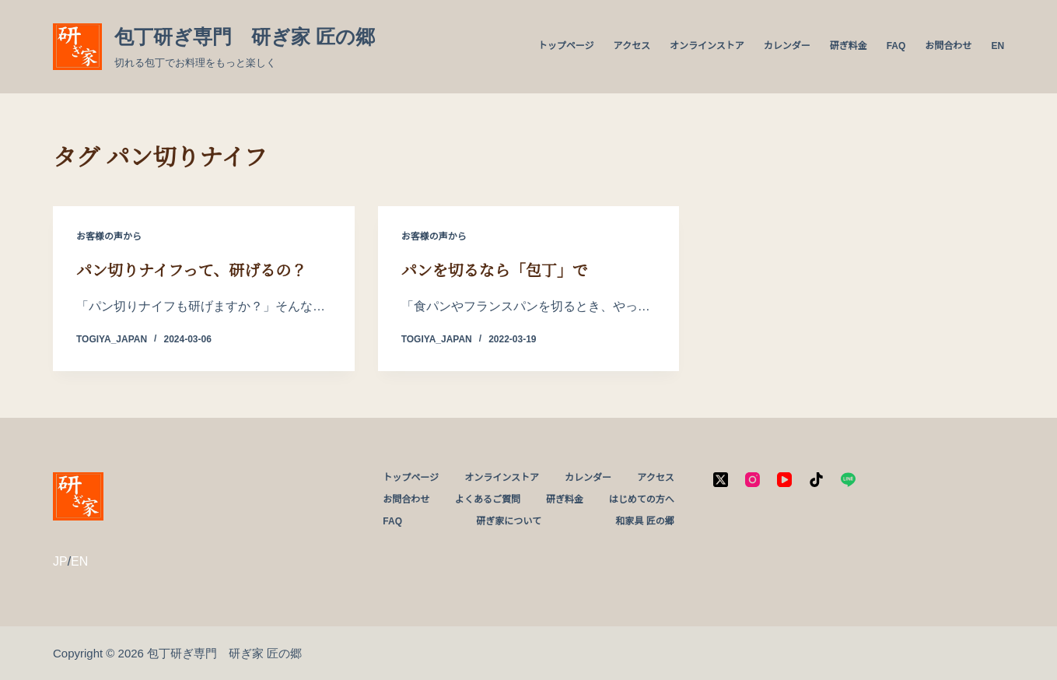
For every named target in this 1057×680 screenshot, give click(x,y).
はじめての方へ (641, 499)
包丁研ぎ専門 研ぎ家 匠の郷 (244, 36)
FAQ (896, 45)
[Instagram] (752, 479)
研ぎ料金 (848, 45)
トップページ (566, 45)
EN (997, 45)
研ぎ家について (508, 521)
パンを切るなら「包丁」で (494, 270)
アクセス (631, 45)
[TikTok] (816, 479)
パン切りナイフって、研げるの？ (191, 270)
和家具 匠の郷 (644, 521)
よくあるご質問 (487, 499)
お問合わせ (948, 45)
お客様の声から (109, 236)
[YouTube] (784, 479)
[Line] (848, 479)
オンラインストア (707, 45)
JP (60, 561)
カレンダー (787, 45)
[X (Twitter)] (720, 479)
